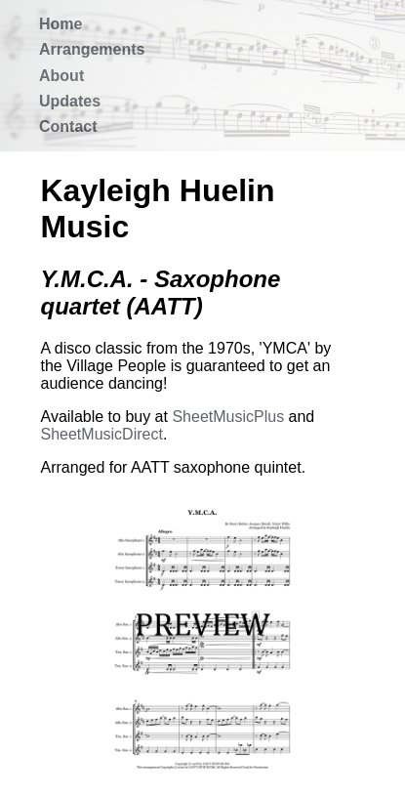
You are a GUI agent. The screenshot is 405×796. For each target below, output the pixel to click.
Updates (70, 101)
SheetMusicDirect (102, 434)
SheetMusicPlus (228, 416)
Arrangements (91, 49)
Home (60, 24)
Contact (68, 126)
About (61, 75)
